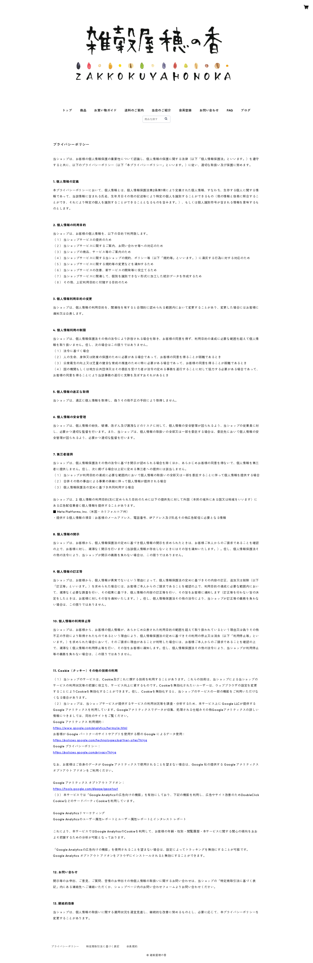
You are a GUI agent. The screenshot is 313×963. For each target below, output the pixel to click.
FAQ (230, 110)
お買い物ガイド (105, 110)
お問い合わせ (209, 110)
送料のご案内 (134, 110)
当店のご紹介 (161, 110)
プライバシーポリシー (65, 946)
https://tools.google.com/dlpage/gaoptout (85, 789)
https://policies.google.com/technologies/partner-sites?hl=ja (100, 740)
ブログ (245, 110)
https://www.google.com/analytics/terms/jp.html (90, 728)
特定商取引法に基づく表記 (103, 946)
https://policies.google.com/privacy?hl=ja (84, 752)
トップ (67, 110)
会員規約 (132, 946)
